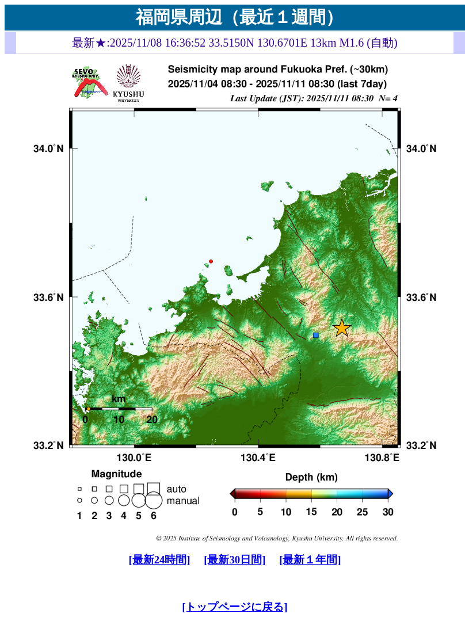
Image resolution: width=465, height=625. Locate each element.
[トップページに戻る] (234, 607)
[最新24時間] (159, 560)
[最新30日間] (234, 560)
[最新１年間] (310, 560)
